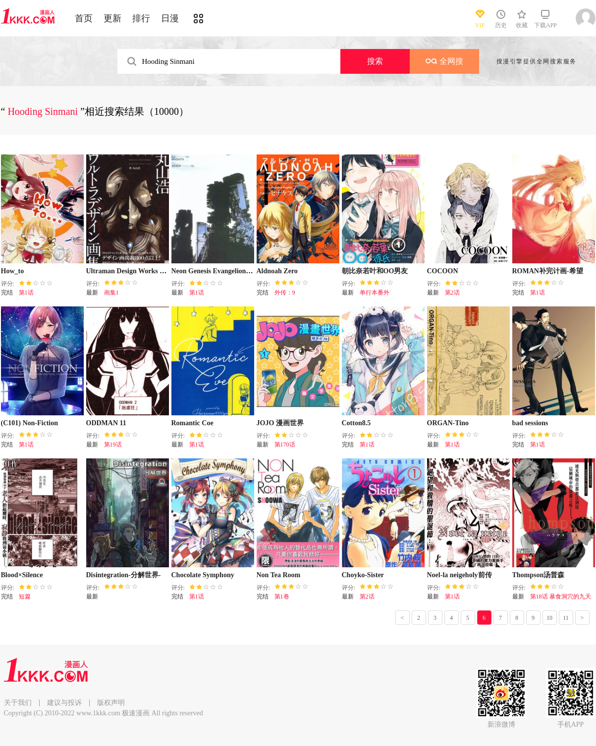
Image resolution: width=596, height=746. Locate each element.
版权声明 (111, 702)
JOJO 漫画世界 (280, 423)
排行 (141, 18)
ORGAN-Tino (448, 423)
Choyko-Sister (363, 575)
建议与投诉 (64, 702)
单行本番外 (374, 292)
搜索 (375, 61)
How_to (12, 271)
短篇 (25, 596)
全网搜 (444, 61)
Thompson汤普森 (538, 575)
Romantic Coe (192, 423)
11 (566, 617)
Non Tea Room (279, 575)
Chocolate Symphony (202, 575)
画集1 (111, 292)
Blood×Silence (22, 575)
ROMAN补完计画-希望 (547, 271)
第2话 (452, 292)
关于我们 (18, 702)
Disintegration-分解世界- (123, 575)
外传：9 (284, 292)
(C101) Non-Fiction (29, 423)
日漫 (170, 18)
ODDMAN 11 (106, 423)
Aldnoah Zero (277, 271)
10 (549, 617)
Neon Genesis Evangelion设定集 (219, 271)
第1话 (26, 292)
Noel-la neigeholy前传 (459, 575)
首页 (84, 18)
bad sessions (530, 423)
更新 (112, 18)
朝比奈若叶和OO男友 (375, 271)
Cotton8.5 (356, 423)
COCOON (442, 271)
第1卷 (281, 596)
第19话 (113, 444)
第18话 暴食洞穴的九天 (560, 596)
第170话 (284, 444)
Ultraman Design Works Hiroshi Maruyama (151, 271)
